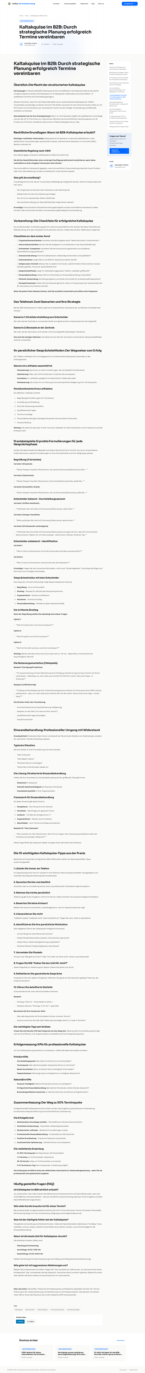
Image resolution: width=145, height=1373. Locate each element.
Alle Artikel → (121, 1340)
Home (21, 16)
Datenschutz (133, 1370)
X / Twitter (30, 1321)
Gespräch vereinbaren (119, 151)
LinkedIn (20, 1321)
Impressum (123, 1370)
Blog (26, 16)
